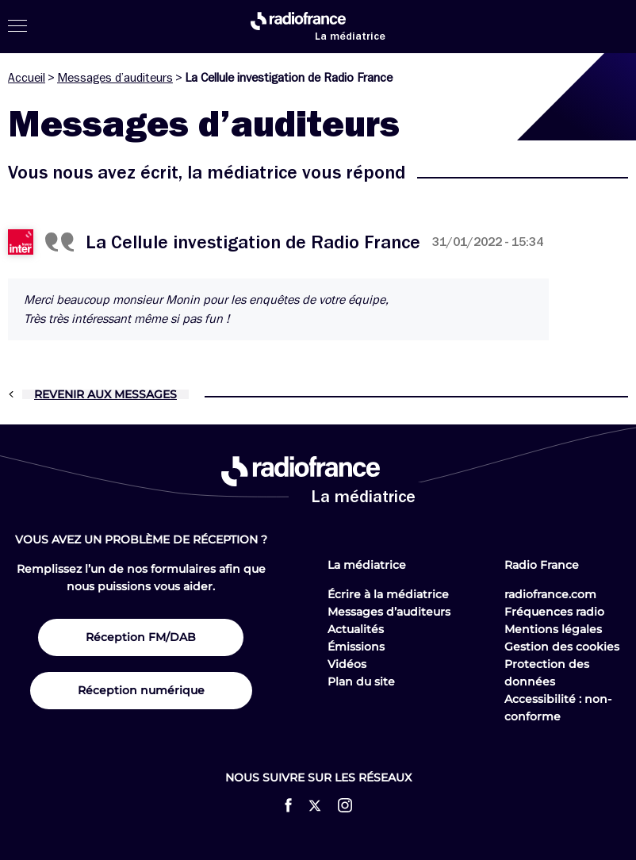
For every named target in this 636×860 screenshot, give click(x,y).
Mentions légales (553, 629)
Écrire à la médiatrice (388, 594)
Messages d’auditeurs (115, 77)
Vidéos (347, 664)
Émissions (356, 646)
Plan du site (361, 681)
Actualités (356, 629)
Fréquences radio (554, 612)
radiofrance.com (550, 594)
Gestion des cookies (561, 646)
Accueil (26, 77)
